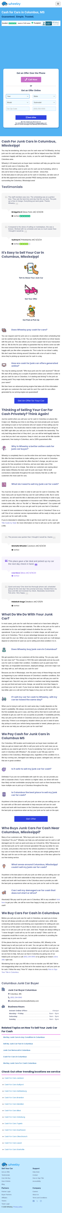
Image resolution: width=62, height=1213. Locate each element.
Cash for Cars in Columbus (15, 1056)
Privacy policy (17, 1207)
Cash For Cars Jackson (14, 1078)
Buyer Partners (6, 1194)
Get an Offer (6, 1172)
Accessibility (37, 1181)
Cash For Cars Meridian (14, 1104)
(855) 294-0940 (30, 957)
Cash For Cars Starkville (14, 1149)
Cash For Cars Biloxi (13, 1110)
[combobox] (17, 96)
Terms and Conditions (40, 1198)
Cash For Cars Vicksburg (15, 1117)
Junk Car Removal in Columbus (16, 1050)
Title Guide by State (9, 523)
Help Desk (36, 1172)
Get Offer (31, 117)
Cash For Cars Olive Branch (16, 1136)
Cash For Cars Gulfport (14, 1084)
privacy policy (40, 123)
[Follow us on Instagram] (41, 1201)
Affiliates (4, 1198)
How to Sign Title (38, 1178)
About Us (36, 1194)
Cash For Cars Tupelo (13, 1123)
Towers (4, 1201)
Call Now (31, 79)
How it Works (6, 1181)
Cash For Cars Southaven (15, 1130)
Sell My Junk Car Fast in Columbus (18, 1044)
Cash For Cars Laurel (13, 1143)
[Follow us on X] (37, 1201)
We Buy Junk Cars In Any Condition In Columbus (24, 1037)
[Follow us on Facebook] (34, 1201)
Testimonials (6, 1175)
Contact (35, 1175)
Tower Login (6, 1204)
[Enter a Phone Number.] (44, 109)
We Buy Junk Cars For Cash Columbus (19, 1063)
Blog (3, 1184)
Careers (35, 1191)
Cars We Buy (6, 1178)
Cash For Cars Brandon (14, 1097)
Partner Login (6, 1191)
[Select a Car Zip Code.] (17, 109)
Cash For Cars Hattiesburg (16, 1091)
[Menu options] (58, 4)
